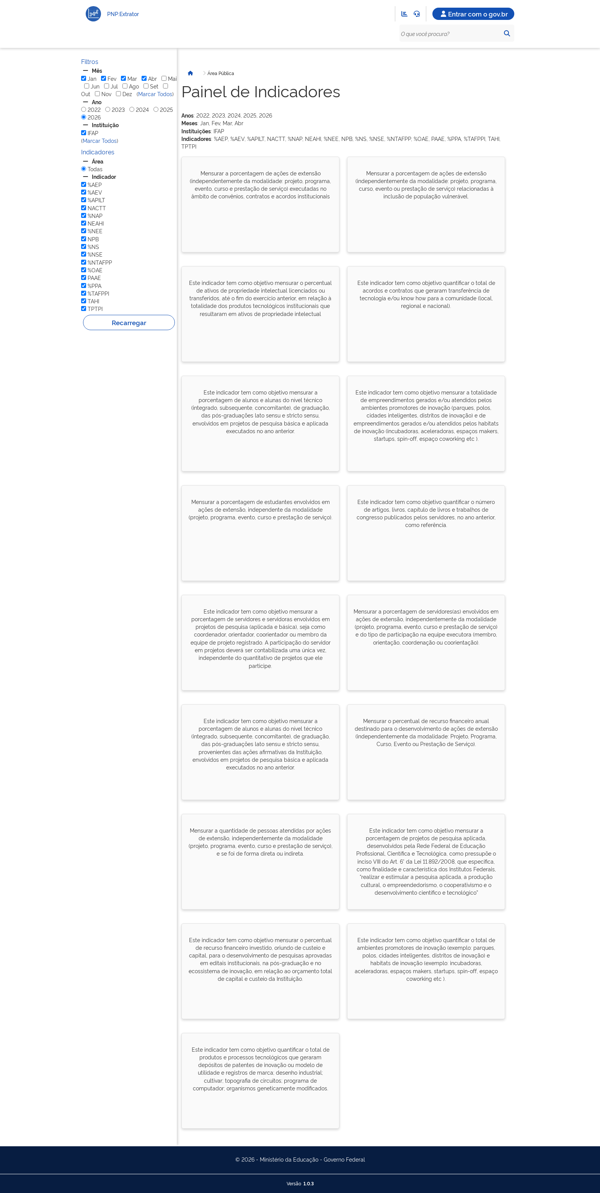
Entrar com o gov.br (473, 13)
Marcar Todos (155, 93)
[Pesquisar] (507, 33)
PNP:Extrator (123, 13)
